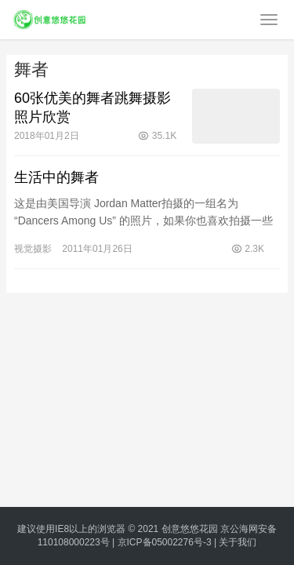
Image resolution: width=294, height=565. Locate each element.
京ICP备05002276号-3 (165, 542)
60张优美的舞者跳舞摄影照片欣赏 (92, 107)
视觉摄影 (33, 248)
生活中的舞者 (56, 177)
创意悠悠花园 (190, 528)
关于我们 (237, 542)
